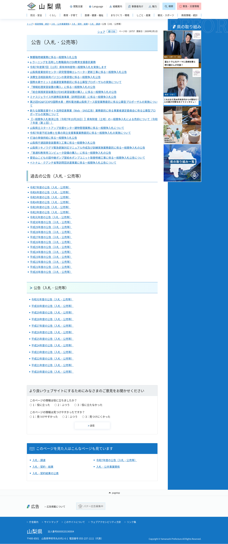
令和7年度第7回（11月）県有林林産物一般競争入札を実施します (68, 67)
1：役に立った (41, 405)
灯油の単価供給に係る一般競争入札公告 (53, 138)
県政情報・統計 (42, 23)
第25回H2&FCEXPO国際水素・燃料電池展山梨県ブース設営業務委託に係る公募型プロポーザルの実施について (93, 103)
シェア (101, 32)
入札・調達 (95, 23)
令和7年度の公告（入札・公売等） (50, 187)
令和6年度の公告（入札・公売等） (50, 192)
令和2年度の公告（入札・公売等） (50, 212)
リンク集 (131, 522)
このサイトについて (74, 522)
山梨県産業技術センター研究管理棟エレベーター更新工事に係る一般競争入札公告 (78, 72)
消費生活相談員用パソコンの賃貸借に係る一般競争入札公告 (65, 77)
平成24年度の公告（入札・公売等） (51, 252)
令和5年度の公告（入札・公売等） (50, 197)
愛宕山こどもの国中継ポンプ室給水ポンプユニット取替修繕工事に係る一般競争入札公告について (87, 158)
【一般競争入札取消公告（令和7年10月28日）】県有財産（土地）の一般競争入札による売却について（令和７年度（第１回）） (94, 121)
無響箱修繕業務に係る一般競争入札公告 (53, 57)
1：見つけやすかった (45, 417)
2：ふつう (64, 405)
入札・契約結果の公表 (45, 473)
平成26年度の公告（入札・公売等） (51, 242)
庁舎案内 (33, 522)
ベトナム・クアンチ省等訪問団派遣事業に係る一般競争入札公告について (73, 163)
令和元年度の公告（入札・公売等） (51, 217)
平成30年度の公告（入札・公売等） (51, 222)
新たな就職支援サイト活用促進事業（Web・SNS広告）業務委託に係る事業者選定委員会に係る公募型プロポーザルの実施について (93, 112)
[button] (77, 6)
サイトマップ (51, 522)
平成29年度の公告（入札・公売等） (51, 227)
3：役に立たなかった (90, 405)
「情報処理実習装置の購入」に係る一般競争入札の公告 (62, 87)
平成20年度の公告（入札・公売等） (51, 272)
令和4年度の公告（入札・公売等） (50, 202)
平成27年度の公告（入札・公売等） (51, 237)
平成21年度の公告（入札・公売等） (51, 267)
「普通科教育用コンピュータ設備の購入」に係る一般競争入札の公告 (70, 153)
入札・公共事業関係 (60, 23)
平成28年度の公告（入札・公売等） (51, 232)
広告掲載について (56, 506)
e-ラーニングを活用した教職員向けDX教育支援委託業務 (63, 62)
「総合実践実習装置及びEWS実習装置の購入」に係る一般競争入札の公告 (73, 92)
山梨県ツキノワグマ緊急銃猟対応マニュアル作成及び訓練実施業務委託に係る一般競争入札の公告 (87, 148)
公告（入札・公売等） (51, 287)
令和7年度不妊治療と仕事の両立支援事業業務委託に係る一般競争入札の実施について (80, 133)
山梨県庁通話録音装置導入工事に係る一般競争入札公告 (62, 143)
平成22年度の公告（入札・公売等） (51, 262)
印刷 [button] (113, 31)
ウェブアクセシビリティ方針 (106, 522)
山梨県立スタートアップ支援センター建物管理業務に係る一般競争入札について (77, 128)
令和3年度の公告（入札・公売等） (50, 207)
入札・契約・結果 (80, 23)
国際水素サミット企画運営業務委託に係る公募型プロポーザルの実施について (76, 82)
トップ (30, 23)
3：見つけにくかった (97, 417)
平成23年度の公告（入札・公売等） (51, 257)
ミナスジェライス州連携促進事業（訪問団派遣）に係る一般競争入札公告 (73, 97)
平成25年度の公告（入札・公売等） (51, 247)
